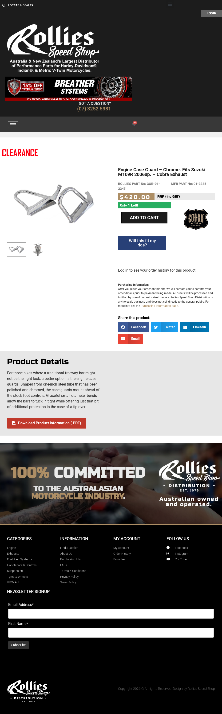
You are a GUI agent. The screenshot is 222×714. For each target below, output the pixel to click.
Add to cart (144, 217)
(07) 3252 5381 (94, 109)
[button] (170, 4)
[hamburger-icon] (13, 124)
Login (211, 13)
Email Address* (21, 605)
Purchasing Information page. (160, 306)
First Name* (18, 624)
